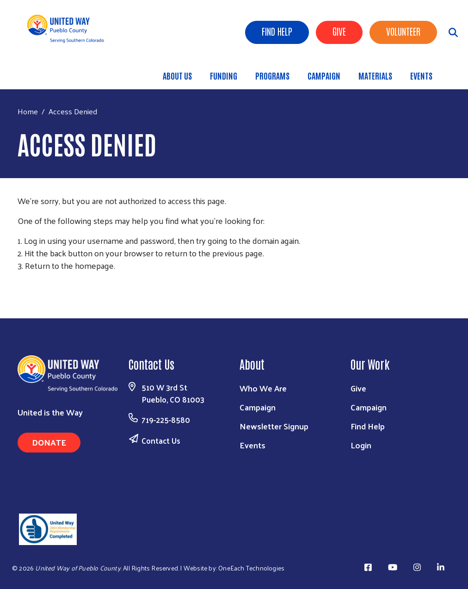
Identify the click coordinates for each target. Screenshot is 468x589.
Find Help (277, 31)
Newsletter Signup (274, 426)
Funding (223, 75)
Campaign (324, 75)
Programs (272, 75)
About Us (177, 75)
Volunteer (403, 31)
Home (28, 111)
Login (361, 445)
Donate (49, 442)
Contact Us (161, 440)
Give (339, 31)
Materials (375, 75)
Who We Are (263, 388)
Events (421, 75)
